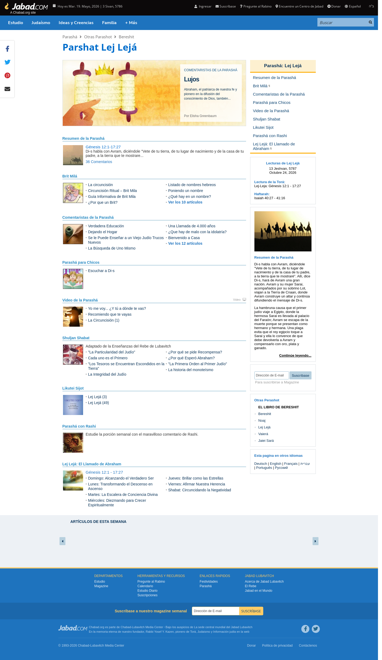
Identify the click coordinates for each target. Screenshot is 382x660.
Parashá (69, 36)
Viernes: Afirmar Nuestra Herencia (196, 484)
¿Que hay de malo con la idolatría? (197, 232)
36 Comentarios (99, 162)
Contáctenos (308, 645)
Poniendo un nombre (185, 190)
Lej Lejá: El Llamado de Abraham (91, 464)
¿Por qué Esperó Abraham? (191, 358)
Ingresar (203, 6)
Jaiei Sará (266, 441)
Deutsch (260, 464)
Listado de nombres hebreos (192, 185)
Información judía (225, 631)
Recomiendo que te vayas (110, 314)
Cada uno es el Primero (108, 358)
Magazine (101, 586)
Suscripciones (148, 595)
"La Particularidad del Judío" (111, 352)
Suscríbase (226, 6)
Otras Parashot (98, 36)
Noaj (262, 420)
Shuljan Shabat (76, 338)
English (275, 464)
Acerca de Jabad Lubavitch (264, 581)
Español (353, 6)
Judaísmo (41, 23)
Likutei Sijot (73, 388)
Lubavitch (138, 627)
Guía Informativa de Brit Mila (112, 196)
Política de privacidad (277, 645)
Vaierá (263, 434)
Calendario (145, 586)
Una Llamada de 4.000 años (192, 226)
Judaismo (204, 631)
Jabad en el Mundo (258, 591)
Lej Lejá (293, 65)
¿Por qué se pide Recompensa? (195, 352)
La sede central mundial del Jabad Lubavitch (223, 627)
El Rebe (251, 586)
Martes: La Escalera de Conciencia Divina (123, 494)
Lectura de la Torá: (269, 182)
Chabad (126, 627)
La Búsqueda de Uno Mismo (112, 248)
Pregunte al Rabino (255, 6)
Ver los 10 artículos (185, 202)
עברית (305, 464)
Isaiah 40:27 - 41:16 (269, 198)
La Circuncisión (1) (104, 320)
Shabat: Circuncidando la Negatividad (199, 490)
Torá (193, 631)
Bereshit (126, 36)
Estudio (15, 23)
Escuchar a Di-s (101, 271)
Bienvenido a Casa (184, 238)
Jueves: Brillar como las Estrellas (195, 478)
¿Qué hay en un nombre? (189, 196)
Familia (109, 23)
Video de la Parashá (80, 300)
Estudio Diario (148, 591)
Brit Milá (69, 176)
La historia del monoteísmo (190, 370)
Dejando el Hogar (102, 232)
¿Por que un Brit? (103, 202)
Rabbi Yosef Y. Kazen (160, 631)
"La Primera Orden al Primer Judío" (197, 364)
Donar (334, 6)
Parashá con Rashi (79, 426)
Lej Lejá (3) (97, 397)
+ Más (131, 23)
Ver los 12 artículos (185, 243)
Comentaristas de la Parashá (88, 217)
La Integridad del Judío (107, 374)
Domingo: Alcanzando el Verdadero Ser (121, 478)
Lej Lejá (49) (98, 403)
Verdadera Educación (106, 226)
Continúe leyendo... (295, 355)
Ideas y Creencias (76, 23)
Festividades (209, 581)
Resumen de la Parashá (83, 138)
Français (291, 464)
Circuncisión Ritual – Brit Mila (112, 190)
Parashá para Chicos (81, 262)
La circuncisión (100, 185)
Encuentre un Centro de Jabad (299, 6)
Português (264, 468)
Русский (281, 468)
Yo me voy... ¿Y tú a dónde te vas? (117, 308)
